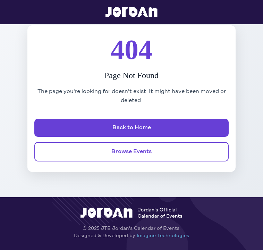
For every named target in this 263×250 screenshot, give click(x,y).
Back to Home (131, 128)
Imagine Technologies (163, 235)
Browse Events (131, 152)
